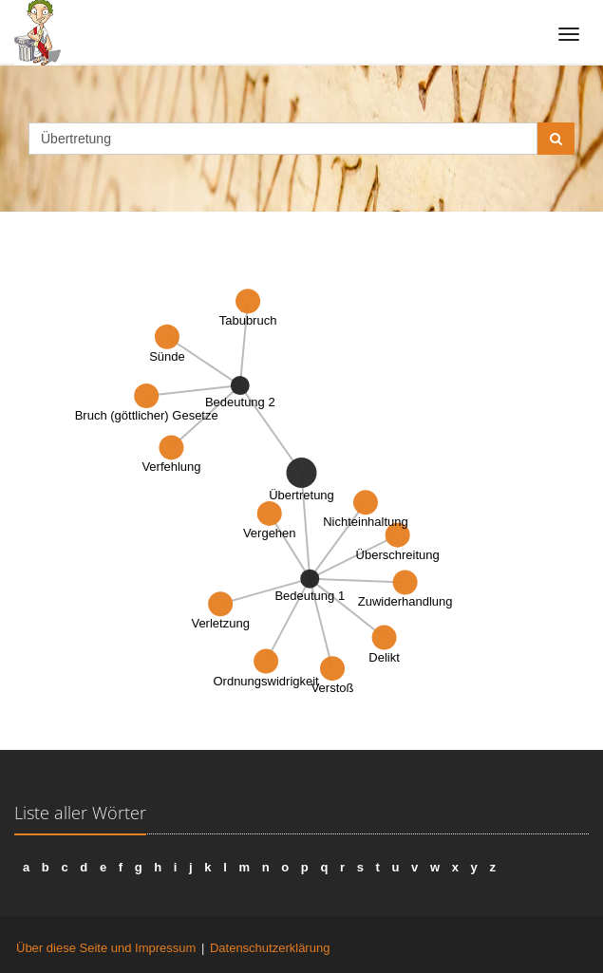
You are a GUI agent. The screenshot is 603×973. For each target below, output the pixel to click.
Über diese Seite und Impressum (106, 948)
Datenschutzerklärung (270, 948)
